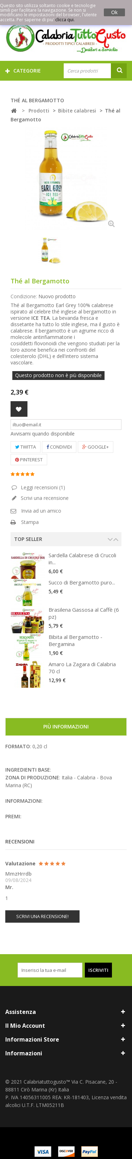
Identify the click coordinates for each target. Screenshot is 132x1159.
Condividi (59, 447)
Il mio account (25, 1026)
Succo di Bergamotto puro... (82, 582)
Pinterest (29, 459)
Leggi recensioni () (42, 487)
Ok (114, 12)
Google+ (95, 447)
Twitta (25, 447)
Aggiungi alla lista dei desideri (19, 409)
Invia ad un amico (41, 510)
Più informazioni (66, 726)
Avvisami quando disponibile (43, 433)
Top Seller (28, 539)
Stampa (30, 522)
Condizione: (24, 296)
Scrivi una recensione (44, 498)
